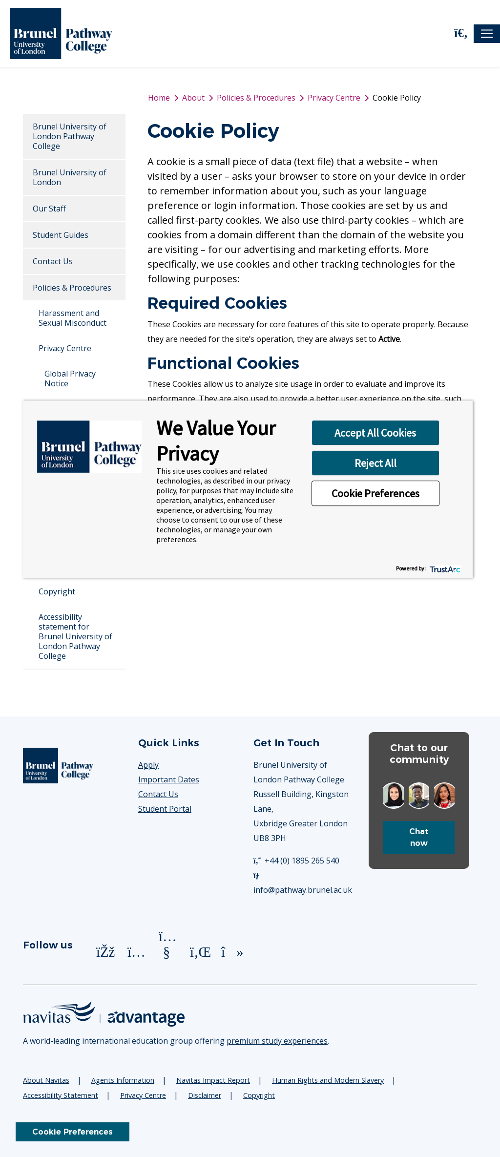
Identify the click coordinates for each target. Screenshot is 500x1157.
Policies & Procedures (72, 287)
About (193, 97)
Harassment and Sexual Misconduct (72, 318)
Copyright (57, 591)
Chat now (419, 837)
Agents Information (122, 1080)
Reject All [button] (375, 463)
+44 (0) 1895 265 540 (296, 860)
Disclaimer (204, 1095)
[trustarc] (444, 568)
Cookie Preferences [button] (375, 493)
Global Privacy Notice (70, 378)
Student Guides (60, 235)
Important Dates (168, 779)
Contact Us (53, 261)
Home (159, 97)
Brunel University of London (69, 177)
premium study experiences (277, 1040)
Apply (148, 764)
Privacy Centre (65, 348)
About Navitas (46, 1080)
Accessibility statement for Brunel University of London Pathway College (75, 636)
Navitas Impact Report (213, 1080)
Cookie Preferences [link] (72, 1131)
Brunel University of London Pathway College (69, 136)
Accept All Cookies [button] (375, 433)
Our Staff (49, 208)
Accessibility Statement (60, 1095)
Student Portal (164, 808)
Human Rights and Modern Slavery (328, 1080)
